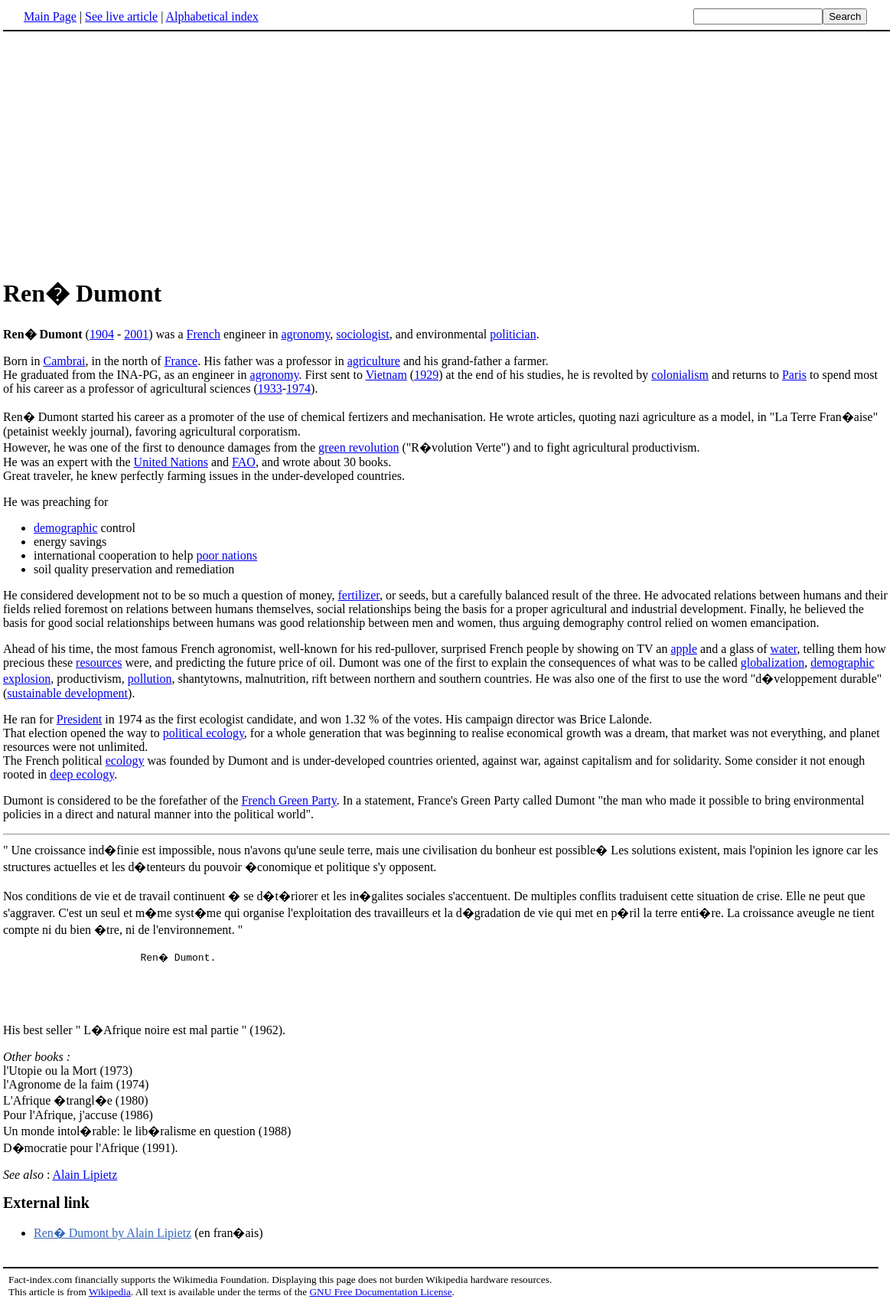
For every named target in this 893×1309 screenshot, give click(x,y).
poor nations (226, 555)
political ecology (203, 732)
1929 (426, 374)
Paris (794, 374)
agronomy (306, 334)
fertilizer (359, 595)
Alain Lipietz (84, 1176)
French (203, 334)
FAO (244, 461)
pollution (150, 678)
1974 (298, 388)
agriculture (373, 360)
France (181, 360)
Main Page (50, 16)
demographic (66, 527)
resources (99, 662)
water (784, 648)
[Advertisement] (446, 152)
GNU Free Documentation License (380, 1294)
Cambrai (64, 360)
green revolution (358, 447)
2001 (136, 334)
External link (46, 1204)
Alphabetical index (211, 16)
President (80, 719)
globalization (773, 662)
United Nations (171, 461)
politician (513, 334)
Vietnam (386, 374)
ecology (125, 760)
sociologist (362, 334)
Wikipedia (110, 1294)
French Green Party (288, 800)
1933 (270, 388)
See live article (121, 16)
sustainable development (67, 693)
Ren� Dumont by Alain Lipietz (112, 1235)
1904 (102, 334)
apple (683, 648)
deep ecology (82, 774)
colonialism (680, 374)
